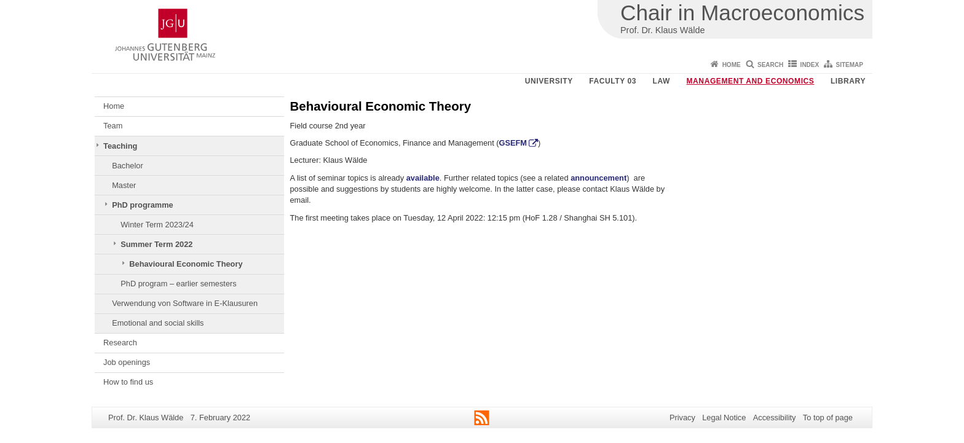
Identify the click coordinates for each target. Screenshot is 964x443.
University (549, 81)
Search (770, 64)
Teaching (120, 146)
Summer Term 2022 (156, 244)
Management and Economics (751, 81)
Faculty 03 (612, 81)
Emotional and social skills (157, 322)
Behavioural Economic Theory (185, 264)
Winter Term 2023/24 (157, 224)
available (423, 177)
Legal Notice (724, 417)
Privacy (682, 417)
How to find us (128, 381)
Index (810, 64)
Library (848, 81)
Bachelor (127, 165)
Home (731, 64)
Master (124, 185)
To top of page (828, 417)
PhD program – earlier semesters (178, 283)
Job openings (126, 362)
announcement (598, 177)
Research (120, 342)
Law (661, 81)
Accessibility (774, 417)
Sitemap (849, 64)
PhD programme (142, 205)
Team (112, 125)
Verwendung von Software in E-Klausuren (185, 303)
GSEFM (513, 142)
